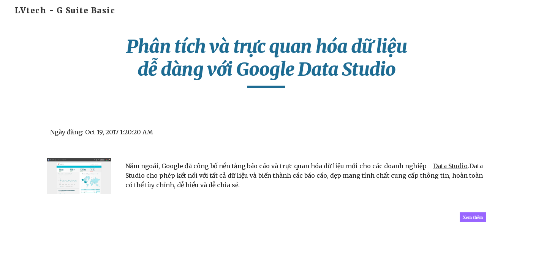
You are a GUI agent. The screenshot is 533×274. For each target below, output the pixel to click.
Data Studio (450, 166)
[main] (266, 61)
